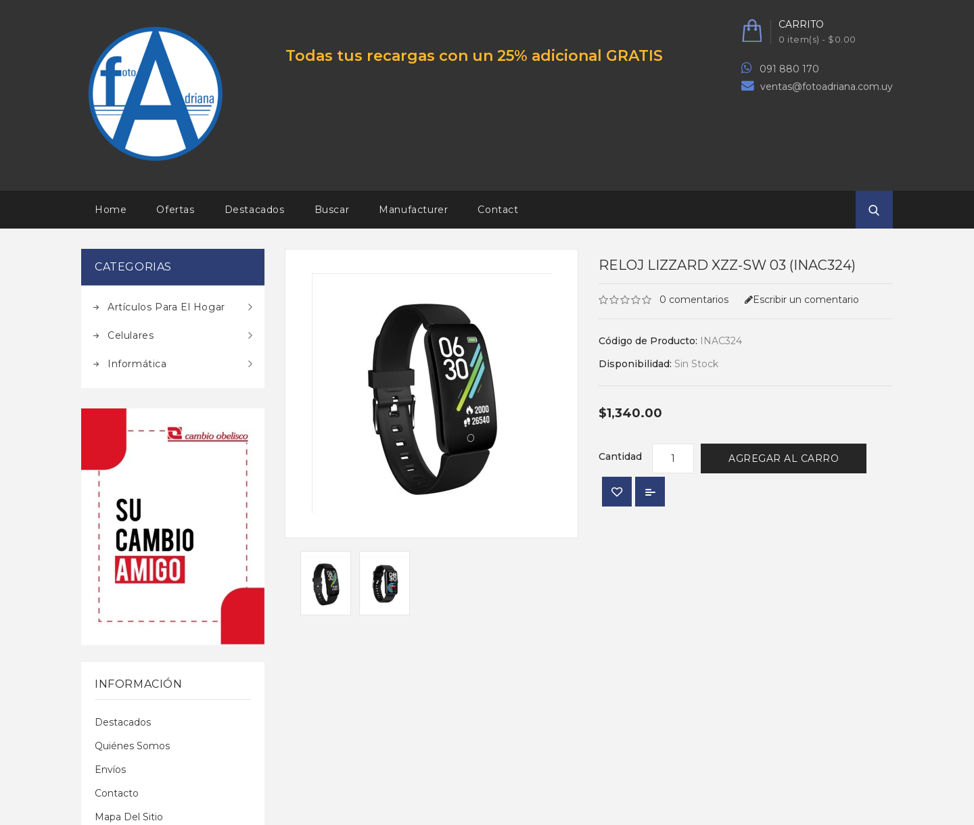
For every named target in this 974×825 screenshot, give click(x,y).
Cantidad (620, 456)
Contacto (117, 793)
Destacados (255, 210)
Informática (137, 364)
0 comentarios (693, 299)
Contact (498, 210)
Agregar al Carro (783, 458)
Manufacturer (413, 210)
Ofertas (175, 210)
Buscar (332, 210)
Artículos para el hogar (166, 307)
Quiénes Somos (132, 746)
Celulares (131, 335)
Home (110, 210)
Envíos (110, 769)
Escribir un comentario (802, 299)
